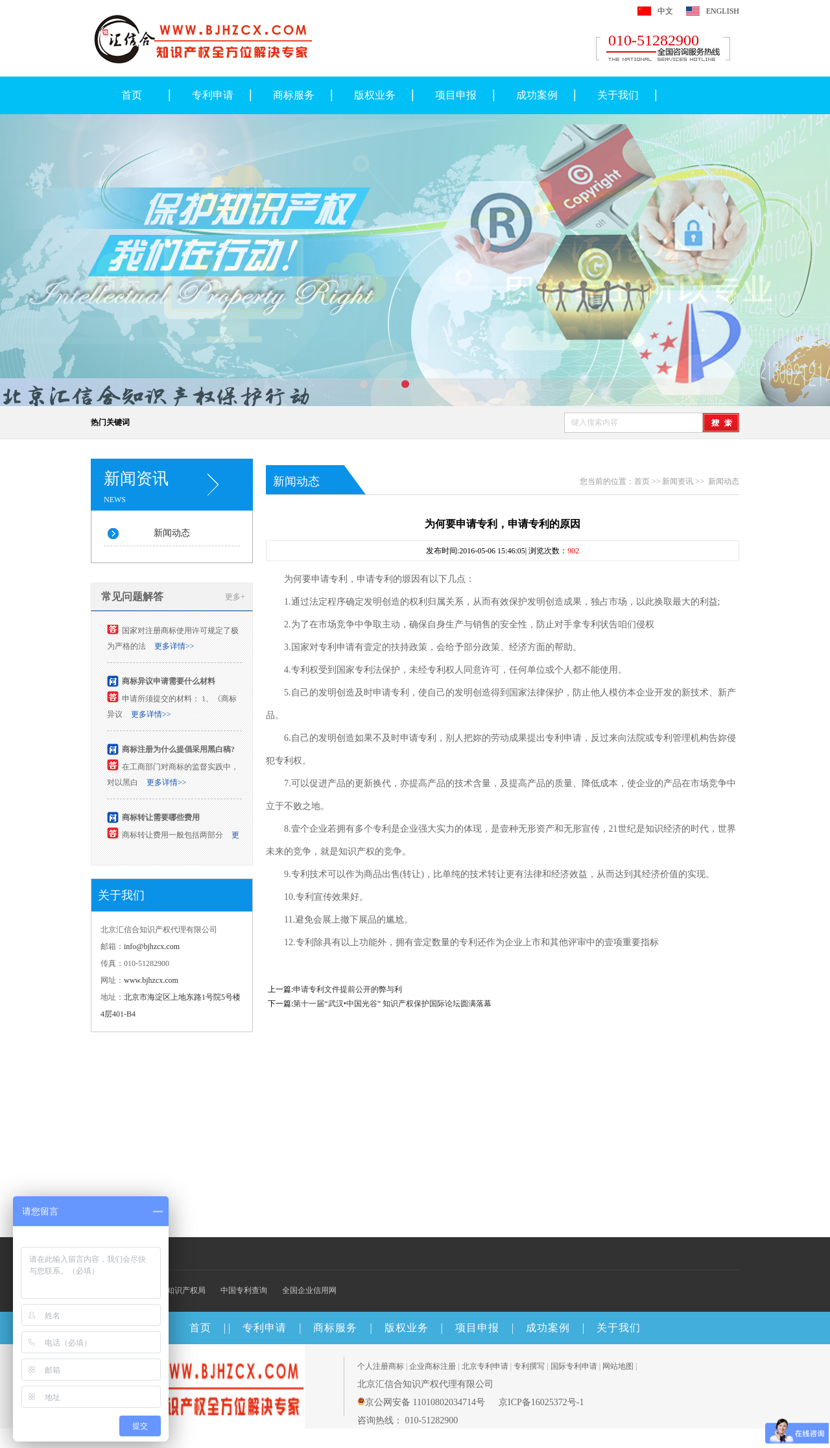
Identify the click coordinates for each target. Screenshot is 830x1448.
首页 (131, 95)
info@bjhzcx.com (152, 946)
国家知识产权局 (178, 1290)
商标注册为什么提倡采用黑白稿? (178, 753)
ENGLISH (722, 11)
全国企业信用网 (309, 1290)
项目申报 (456, 95)
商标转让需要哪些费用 (161, 821)
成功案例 (537, 95)
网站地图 (618, 1366)
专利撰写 (529, 1366)
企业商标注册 (432, 1366)
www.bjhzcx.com (151, 980)
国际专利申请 (574, 1366)
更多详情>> (174, 650)
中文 (665, 11)
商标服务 (293, 95)
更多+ (235, 596)
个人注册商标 (380, 1366)
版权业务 (375, 95)
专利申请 (212, 95)
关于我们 (618, 95)
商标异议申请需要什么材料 (168, 685)
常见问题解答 (132, 596)
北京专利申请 (485, 1366)
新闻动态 (172, 533)
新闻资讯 (677, 481)
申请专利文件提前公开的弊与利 (347, 989)
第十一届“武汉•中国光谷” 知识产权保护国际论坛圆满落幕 (392, 1003)
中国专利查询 (243, 1290)
